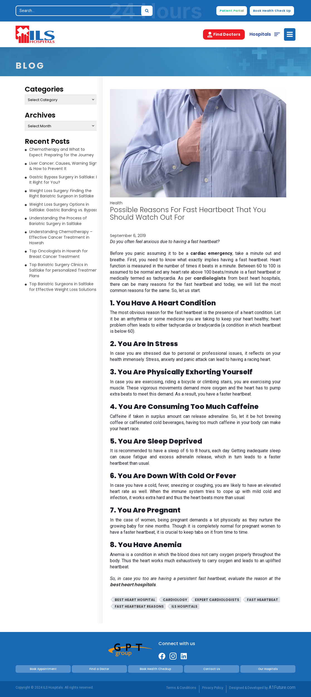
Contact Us (211, 669)
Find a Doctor (99, 669)
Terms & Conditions (181, 688)
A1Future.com (282, 687)
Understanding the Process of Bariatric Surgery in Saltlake (58, 220)
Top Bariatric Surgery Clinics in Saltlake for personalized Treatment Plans (64, 270)
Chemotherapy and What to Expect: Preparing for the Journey (61, 152)
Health (116, 203)
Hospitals (260, 34)
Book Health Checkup (155, 669)
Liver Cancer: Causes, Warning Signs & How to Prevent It (64, 166)
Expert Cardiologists (217, 599)
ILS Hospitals (184, 606)
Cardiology (175, 599)
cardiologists (210, 278)
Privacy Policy (212, 688)
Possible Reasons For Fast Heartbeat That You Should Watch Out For (188, 213)
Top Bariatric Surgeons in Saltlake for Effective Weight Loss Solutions (62, 286)
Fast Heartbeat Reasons (139, 606)
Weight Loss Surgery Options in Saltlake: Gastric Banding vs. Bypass (63, 207)
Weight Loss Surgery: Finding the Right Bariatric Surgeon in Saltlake (61, 193)
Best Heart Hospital (135, 599)
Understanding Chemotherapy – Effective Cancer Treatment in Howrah (60, 237)
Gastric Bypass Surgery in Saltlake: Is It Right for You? (64, 179)
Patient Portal (232, 10)
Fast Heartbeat (262, 599)
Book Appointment (43, 669)
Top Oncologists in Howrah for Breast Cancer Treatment (58, 253)
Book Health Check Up (272, 10)
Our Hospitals (268, 669)
